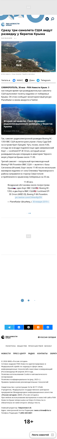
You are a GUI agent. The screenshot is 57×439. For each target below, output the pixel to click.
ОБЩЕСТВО (22, 346)
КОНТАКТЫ (42, 353)
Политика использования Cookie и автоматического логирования (24, 375)
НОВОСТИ (6, 353)
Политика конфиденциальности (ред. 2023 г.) (20, 379)
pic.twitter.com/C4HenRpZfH (28, 197)
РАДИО (31, 353)
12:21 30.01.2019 (6, 38)
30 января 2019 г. (41, 201)
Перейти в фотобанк (28, 74)
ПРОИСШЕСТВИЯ (35, 346)
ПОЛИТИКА (11, 346)
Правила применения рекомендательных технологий (24, 382)
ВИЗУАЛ (48, 346)
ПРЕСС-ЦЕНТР (19, 353)
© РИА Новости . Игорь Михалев (11, 74)
